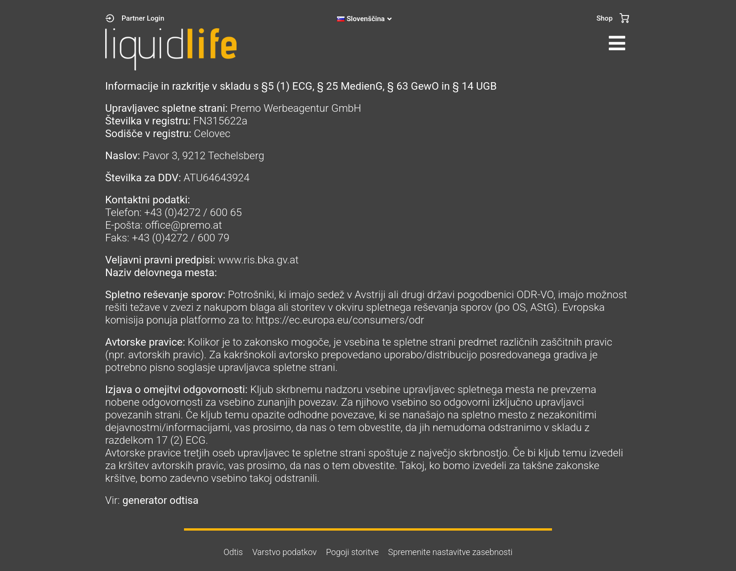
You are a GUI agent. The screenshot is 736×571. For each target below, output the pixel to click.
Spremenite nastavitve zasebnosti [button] (450, 552)
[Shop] (624, 18)
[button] (502, 43)
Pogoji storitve (352, 552)
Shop (605, 18)
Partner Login (143, 18)
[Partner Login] (110, 18)
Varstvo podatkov (284, 552)
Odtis (233, 552)
